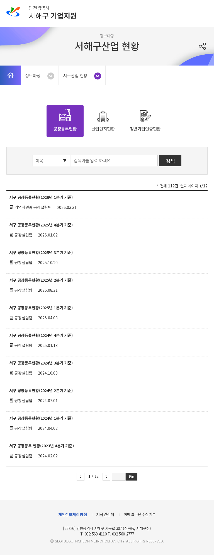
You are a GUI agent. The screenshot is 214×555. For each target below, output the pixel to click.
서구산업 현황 (75, 75)
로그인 (189, 12)
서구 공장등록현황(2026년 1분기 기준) (41, 197)
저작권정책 (105, 514)
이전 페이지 (80, 477)
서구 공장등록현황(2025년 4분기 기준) (41, 225)
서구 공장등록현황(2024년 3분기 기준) (41, 363)
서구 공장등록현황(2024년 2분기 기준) (41, 390)
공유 (203, 46)
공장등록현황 (65, 129)
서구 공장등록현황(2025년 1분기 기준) (41, 307)
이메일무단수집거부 (140, 514)
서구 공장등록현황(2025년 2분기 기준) (41, 280)
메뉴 (203, 12)
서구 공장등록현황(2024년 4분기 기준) (41, 335)
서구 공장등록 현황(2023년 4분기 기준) (41, 445)
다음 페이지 (106, 477)
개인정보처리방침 (72, 514)
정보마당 (32, 75)
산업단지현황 (103, 129)
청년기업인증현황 (145, 129)
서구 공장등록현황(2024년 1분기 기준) (41, 418)
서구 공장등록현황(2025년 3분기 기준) (41, 252)
